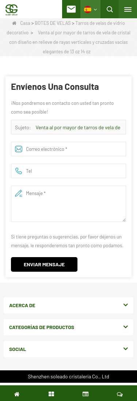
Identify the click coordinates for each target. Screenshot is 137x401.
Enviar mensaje (44, 264)
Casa (21, 23)
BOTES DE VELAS (53, 23)
